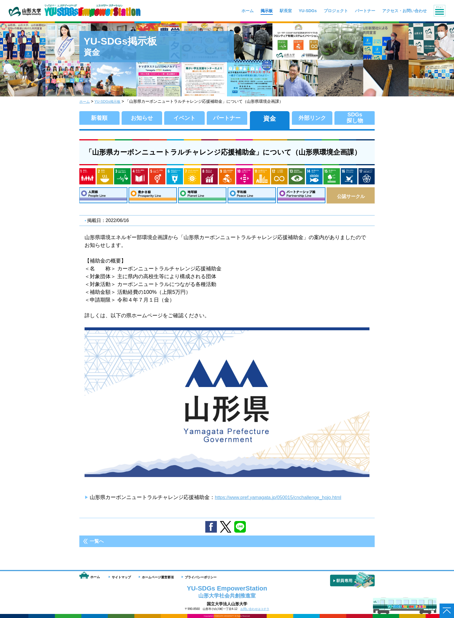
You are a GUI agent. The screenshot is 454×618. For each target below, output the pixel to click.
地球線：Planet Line (202, 196)
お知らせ (142, 118)
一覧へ (97, 543)
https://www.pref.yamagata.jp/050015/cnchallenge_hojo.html (284, 499)
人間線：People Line (103, 196)
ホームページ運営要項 (158, 577)
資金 (269, 118)
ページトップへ (447, 611)
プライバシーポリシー (201, 577)
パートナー (226, 118)
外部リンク (312, 118)
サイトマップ (121, 577)
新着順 (99, 118)
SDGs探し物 (355, 118)
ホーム (85, 101)
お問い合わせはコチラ (254, 608)
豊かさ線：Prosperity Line (153, 196)
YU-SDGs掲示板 (111, 101)
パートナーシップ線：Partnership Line (301, 196)
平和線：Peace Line (252, 196)
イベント (184, 118)
